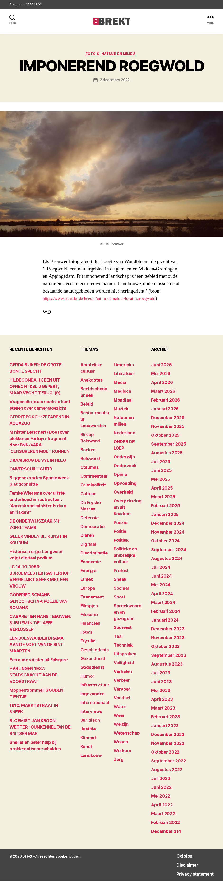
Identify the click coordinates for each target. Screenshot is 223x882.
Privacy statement (189, 875)
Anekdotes (91, 381)
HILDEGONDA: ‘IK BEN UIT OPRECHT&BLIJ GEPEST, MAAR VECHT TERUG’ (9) (34, 388)
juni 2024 (161, 577)
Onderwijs (124, 458)
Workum (122, 752)
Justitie (88, 730)
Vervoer (122, 690)
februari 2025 (165, 507)
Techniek (123, 646)
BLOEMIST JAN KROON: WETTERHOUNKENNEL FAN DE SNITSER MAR (40, 728)
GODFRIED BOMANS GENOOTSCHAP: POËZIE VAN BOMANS (38, 603)
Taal (118, 637)
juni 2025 (161, 471)
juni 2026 (161, 366)
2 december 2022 (115, 81)
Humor (87, 677)
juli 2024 (160, 568)
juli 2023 (160, 674)
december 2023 (168, 630)
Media (120, 383)
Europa (87, 589)
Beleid (86, 405)
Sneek (120, 580)
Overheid (123, 493)
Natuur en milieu (121, 55)
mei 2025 (160, 480)
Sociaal (121, 589)
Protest (121, 571)
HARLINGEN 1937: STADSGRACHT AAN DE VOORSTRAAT (33, 676)
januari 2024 (165, 621)
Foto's (91, 55)
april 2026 (162, 383)
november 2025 (168, 427)
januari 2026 (165, 410)
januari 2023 (165, 727)
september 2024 (168, 551)
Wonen (121, 743)
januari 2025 (165, 515)
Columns (89, 468)
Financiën (90, 624)
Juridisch (90, 721)
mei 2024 (160, 586)
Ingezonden (92, 695)
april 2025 (162, 489)
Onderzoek (125, 467)
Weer (119, 716)
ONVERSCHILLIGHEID (30, 470)
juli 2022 (160, 779)
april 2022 (161, 806)
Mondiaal (123, 401)
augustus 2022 (166, 771)
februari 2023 (165, 718)
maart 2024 (163, 603)
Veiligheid (124, 664)
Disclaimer (178, 865)
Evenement (92, 598)
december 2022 (167, 735)
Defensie (89, 519)
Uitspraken (125, 655)
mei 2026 (160, 374)
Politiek (121, 541)
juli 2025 (160, 463)
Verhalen (123, 672)
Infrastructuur (94, 686)
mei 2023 (160, 691)
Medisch (122, 392)
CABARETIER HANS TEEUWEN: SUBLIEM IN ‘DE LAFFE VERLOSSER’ (40, 624)
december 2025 (168, 418)
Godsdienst (92, 668)
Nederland (124, 434)
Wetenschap (127, 734)
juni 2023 (161, 683)
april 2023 (162, 700)
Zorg (119, 760)
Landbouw (91, 756)
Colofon (175, 856)
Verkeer (122, 681)
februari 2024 (165, 612)
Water (120, 708)
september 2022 (168, 762)
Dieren (87, 536)
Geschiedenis (94, 651)
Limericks (124, 366)
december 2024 (168, 524)
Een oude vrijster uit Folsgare (38, 661)
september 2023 (168, 656)
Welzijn (121, 725)
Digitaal (88, 545)
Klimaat (88, 739)
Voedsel (122, 699)
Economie (90, 563)
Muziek (121, 410)
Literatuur (124, 374)
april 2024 (162, 595)
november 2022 (167, 744)
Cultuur (88, 495)
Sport (119, 598)
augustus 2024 (167, 559)
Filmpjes (89, 607)
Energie (88, 571)
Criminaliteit (93, 486)
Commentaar (94, 477)
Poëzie (120, 523)
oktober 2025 (165, 436)
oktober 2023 (165, 647)
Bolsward (90, 459)
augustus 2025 (167, 454)
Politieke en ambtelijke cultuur (125, 557)
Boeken (88, 451)
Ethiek (86, 580)
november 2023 (168, 639)
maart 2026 (163, 392)
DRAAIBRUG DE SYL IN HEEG (37, 461)
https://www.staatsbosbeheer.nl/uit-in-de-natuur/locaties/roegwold (108, 299)
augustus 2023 (167, 665)
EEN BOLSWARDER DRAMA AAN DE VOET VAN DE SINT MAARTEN (36, 646)
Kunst (86, 747)
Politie (120, 532)
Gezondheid (92, 659)
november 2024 (168, 533)
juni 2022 (161, 788)
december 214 (166, 832)
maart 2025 (163, 498)
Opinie (120, 475)
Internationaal (94, 703)
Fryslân (88, 642)
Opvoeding (125, 484)
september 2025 (168, 445)
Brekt (26, 858)
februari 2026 (165, 401)
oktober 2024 (165, 542)
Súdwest (123, 628)
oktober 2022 (165, 753)
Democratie (92, 527)
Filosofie (89, 615)
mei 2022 (160, 797)
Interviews (91, 712)
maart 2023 (163, 709)
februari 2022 (165, 823)
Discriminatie (94, 554)
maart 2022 (163, 815)
